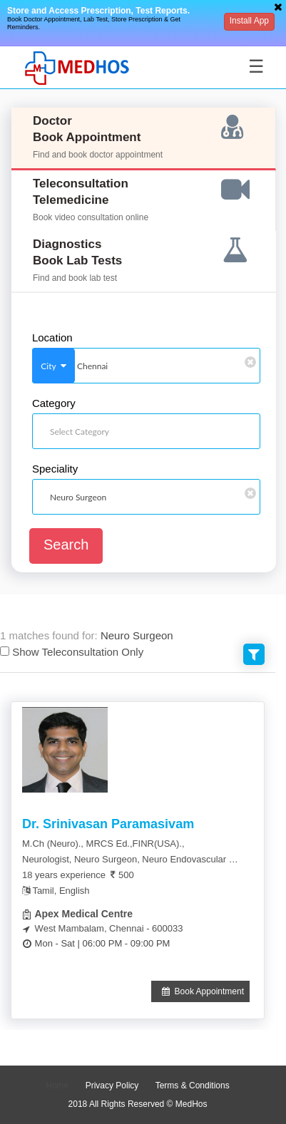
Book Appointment (200, 991)
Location (52, 338)
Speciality (55, 469)
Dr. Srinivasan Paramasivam (108, 824)
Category (54, 403)
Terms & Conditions (192, 1086)
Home (57, 1086)
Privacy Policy (112, 1086)
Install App (249, 21)
